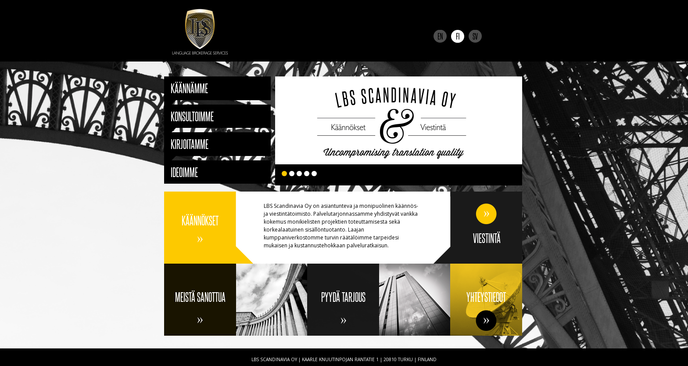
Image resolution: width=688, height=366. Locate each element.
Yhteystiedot (486, 297)
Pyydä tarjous (343, 297)
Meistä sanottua (200, 297)
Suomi (457, 36)
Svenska (475, 36)
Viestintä (487, 238)
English (440, 36)
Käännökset (200, 220)
